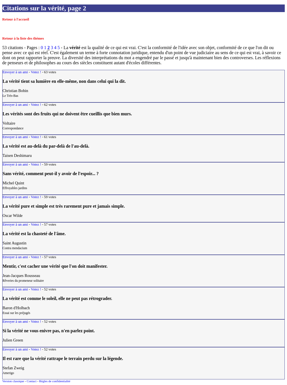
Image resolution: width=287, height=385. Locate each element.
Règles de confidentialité (54, 381)
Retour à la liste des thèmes (23, 38)
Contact (31, 381)
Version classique (13, 381)
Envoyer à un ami (15, 72)
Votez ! (36, 72)
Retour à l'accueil (15, 19)
